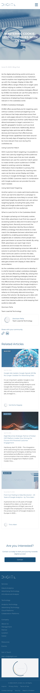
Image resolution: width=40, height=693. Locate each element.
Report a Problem (28, 690)
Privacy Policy (13, 686)
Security (17, 690)
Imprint (4, 686)
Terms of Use (24, 686)
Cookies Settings (7, 690)
